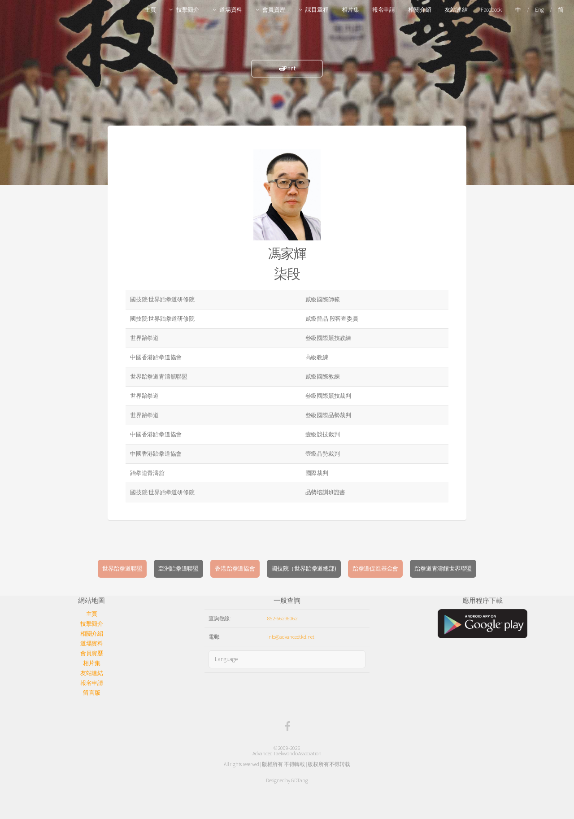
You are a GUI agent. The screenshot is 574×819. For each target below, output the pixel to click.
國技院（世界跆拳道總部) (303, 568)
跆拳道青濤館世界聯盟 (443, 568)
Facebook (491, 9)
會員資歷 (273, 9)
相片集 (350, 9)
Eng (539, 9)
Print (287, 68)
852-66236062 (282, 618)
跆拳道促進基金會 (375, 568)
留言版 (91, 693)
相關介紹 (419, 9)
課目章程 (316, 9)
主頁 (150, 9)
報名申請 (383, 9)
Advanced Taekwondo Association (287, 753)
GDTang (299, 780)
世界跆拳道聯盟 (122, 568)
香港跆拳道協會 (235, 568)
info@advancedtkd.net (290, 636)
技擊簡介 (187, 9)
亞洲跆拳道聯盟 (178, 568)
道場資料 (230, 9)
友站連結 (455, 9)
